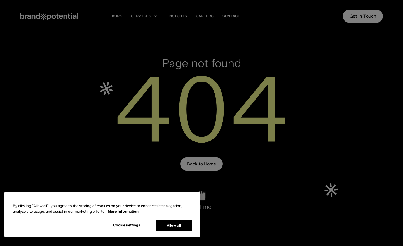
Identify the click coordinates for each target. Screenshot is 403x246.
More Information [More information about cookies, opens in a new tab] (123, 211)
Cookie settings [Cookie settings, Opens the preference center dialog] (126, 225)
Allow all (174, 225)
